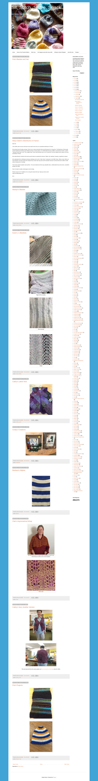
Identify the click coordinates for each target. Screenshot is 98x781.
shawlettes (76, 409)
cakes (75, 180)
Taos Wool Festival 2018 (79, 437)
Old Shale (76, 355)
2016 (75, 87)
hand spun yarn (77, 278)
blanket (75, 171)
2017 (75, 85)
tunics (75, 450)
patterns (75, 364)
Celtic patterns (77, 188)
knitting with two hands (78, 320)
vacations (20, 181)
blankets (75, 173)
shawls (75, 410)
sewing (75, 407)
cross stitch (76, 220)
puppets (75, 379)
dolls (75, 234)
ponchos (75, 371)
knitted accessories (78, 308)
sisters (75, 416)
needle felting (76, 349)
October (77, 94)
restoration (76, 393)
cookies (75, 209)
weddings (76, 467)
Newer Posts (15, 764)
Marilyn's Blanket (18, 189)
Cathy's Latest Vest (19, 382)
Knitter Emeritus (77, 309)
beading (75, 164)
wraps (17, 599)
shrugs (75, 415)
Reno (75, 392)
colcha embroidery (77, 206)
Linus (75, 330)
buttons (75, 177)
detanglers (76, 225)
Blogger (54, 777)
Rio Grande (76, 395)
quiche (75, 383)
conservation (76, 208)
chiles (75, 196)
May (76, 125)
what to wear (76, 469)
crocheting (76, 219)
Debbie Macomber (77, 223)
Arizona (75, 153)
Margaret (76, 335)
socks (75, 423)
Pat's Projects (17, 685)
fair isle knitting (77, 247)
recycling (75, 389)
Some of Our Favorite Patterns (23, 52)
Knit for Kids (76, 304)
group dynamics (77, 273)
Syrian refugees (77, 435)
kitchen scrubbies (77, 301)
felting (75, 250)
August (76, 98)
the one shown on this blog (47, 669)
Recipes (77, 52)
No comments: (27, 131)
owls (75, 357)
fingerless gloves (77, 253)
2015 (75, 89)
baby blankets (77, 156)
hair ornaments (77, 275)
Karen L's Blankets (19, 233)
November (77, 92)
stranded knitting (77, 430)
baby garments (77, 158)
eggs (75, 244)
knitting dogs (76, 314)
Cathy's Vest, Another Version (23, 607)
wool (75, 476)
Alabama (75, 147)
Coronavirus (76, 211)
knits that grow (77, 306)
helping (75, 284)
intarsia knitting (77, 290)
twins (75, 452)
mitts (75, 343)
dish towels (76, 227)
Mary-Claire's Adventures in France (25, 141)
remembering (76, 390)
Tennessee (76, 442)
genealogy (76, 269)
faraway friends (77, 248)
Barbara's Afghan (18, 470)
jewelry (75, 295)
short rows (76, 413)
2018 (75, 84)
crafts (75, 216)
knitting (17, 677)
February (77, 131)
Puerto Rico (76, 378)
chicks (75, 194)
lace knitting (76, 326)
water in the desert (77, 466)
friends (75, 262)
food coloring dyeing (78, 258)
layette (75, 327)
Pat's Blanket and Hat (20, 59)
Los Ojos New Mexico (78, 332)
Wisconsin (76, 475)
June (76, 124)
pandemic (76, 359)
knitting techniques (77, 318)
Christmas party (77, 203)
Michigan (76, 340)
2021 (75, 78)
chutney (75, 205)
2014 (75, 135)
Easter (75, 239)
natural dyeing (77, 345)
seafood (75, 404)
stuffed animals (77, 432)
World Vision (76, 478)
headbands (76, 283)
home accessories (77, 287)
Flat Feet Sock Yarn (78, 255)
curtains (75, 222)
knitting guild (76, 315)
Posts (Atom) (20, 766)
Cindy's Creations (19, 430)
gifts (75, 270)
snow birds (76, 421)
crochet (75, 217)
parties (75, 363)
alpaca (75, 148)
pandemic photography (78, 360)
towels (75, 447)
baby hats (76, 159)
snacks (75, 419)
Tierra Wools (76, 445)
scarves (75, 402)
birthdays (76, 170)
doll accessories (77, 233)
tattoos (75, 439)
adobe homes (76, 144)
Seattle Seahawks (77, 405)
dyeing (75, 236)
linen (75, 329)
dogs (75, 231)
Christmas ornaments (78, 202)
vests (20, 677)
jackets (75, 294)
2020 (75, 80)
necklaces (76, 348)
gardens (75, 266)
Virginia (75, 461)
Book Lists (33, 52)
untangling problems (78, 453)
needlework (18, 462)
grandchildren (76, 272)
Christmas (76, 197)
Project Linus (76, 374)
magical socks (77, 334)
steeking (75, 429)
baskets (75, 163)
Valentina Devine (77, 456)
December (77, 90)
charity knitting (18, 225)
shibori (75, 412)
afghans (17, 513)
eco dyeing (76, 241)
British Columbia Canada (79, 175)
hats (75, 280)
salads (75, 401)
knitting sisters (77, 317)
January (77, 133)
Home (13, 52)
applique (75, 150)
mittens (75, 341)
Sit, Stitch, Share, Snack (36, 7)
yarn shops (76, 487)
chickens (75, 193)
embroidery (76, 245)
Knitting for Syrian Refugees (60, 52)
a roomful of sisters (78, 142)
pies (75, 366)
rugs (75, 397)
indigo (75, 289)
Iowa (75, 292)
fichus (75, 251)
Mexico (75, 338)
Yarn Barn (76, 484)
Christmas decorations (78, 199)
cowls (75, 214)
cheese (75, 191)
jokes (75, 297)
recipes (75, 387)
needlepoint (76, 351)
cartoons (75, 185)
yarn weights (76, 489)
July (76, 122)
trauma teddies (77, 449)
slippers (75, 418)
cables (75, 179)
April (76, 127)
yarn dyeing (76, 486)
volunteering (76, 463)
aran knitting (76, 152)
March (76, 129)
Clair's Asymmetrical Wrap (22, 521)
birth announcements (78, 168)
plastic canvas (77, 369)
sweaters (76, 433)
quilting (75, 384)
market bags (76, 337)
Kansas (75, 298)
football (75, 259)
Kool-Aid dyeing (77, 324)
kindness (75, 300)
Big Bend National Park (78, 166)
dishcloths (76, 228)
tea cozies (76, 441)
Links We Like (70, 52)
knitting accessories (78, 312)
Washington (76, 464)
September (77, 96)
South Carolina (77, 424)
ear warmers (76, 237)
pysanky (75, 381)
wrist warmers (77, 482)
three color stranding (78, 444)
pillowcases (76, 367)
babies (75, 155)
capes (75, 183)
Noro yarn (76, 354)
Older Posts (66, 764)
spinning (75, 426)
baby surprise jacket (78, 161)
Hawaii (75, 281)
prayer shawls (77, 372)
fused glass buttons (78, 264)
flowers (75, 256)
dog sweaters (76, 230)
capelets (75, 182)
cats (75, 187)
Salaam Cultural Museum (79, 398)
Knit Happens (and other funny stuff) (45, 52)
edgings (75, 242)
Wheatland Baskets (78, 470)
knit (74, 303)
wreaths (75, 481)
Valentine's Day (77, 458)
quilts (75, 386)
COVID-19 (76, 212)
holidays (75, 286)
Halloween (76, 276)
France (17, 181)
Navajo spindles (77, 346)
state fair (75, 427)
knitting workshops (77, 323)
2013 (75, 137)
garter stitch (76, 267)
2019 (75, 82)
